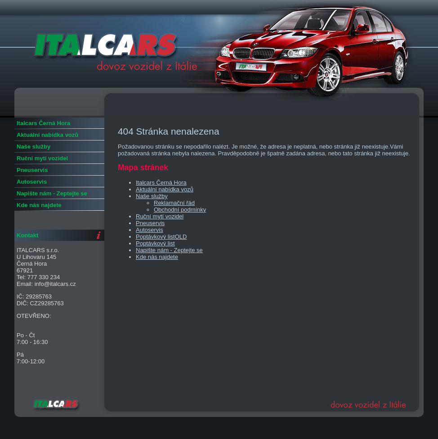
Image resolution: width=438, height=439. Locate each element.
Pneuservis (150, 223)
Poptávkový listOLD (161, 236)
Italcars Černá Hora (161, 182)
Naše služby (152, 196)
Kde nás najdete (157, 256)
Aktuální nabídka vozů (164, 189)
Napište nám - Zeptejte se (169, 250)
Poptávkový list (155, 243)
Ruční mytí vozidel (159, 216)
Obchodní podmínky (180, 209)
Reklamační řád (174, 202)
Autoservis (149, 229)
